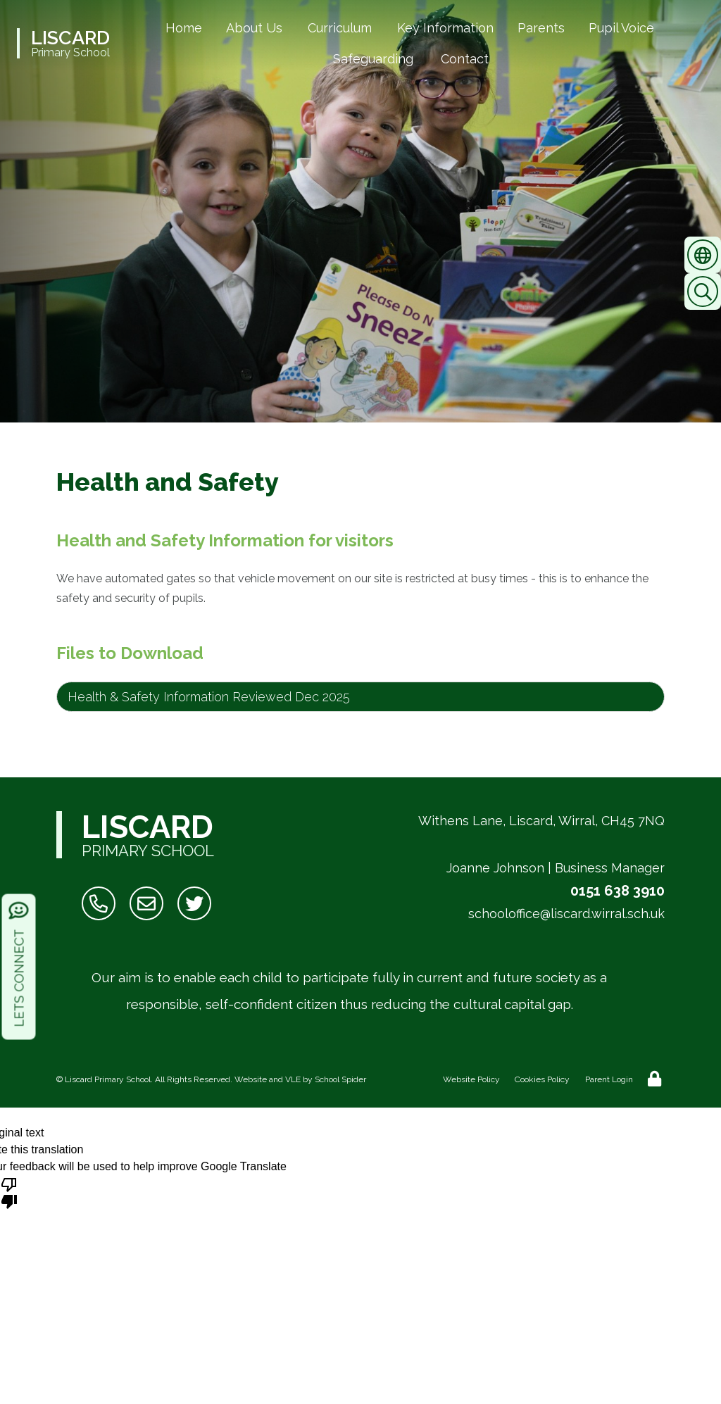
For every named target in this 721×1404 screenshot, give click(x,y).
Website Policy (471, 1079)
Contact (465, 58)
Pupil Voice (621, 27)
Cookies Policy (542, 1079)
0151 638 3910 (617, 890)
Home (183, 27)
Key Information (445, 27)
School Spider (340, 1079)
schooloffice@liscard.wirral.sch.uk (566, 913)
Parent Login (609, 1079)
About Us (254, 27)
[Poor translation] (9, 1192)
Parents (541, 27)
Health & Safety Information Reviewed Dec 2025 (209, 696)
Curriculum (340, 27)
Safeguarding (373, 58)
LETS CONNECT (19, 964)
